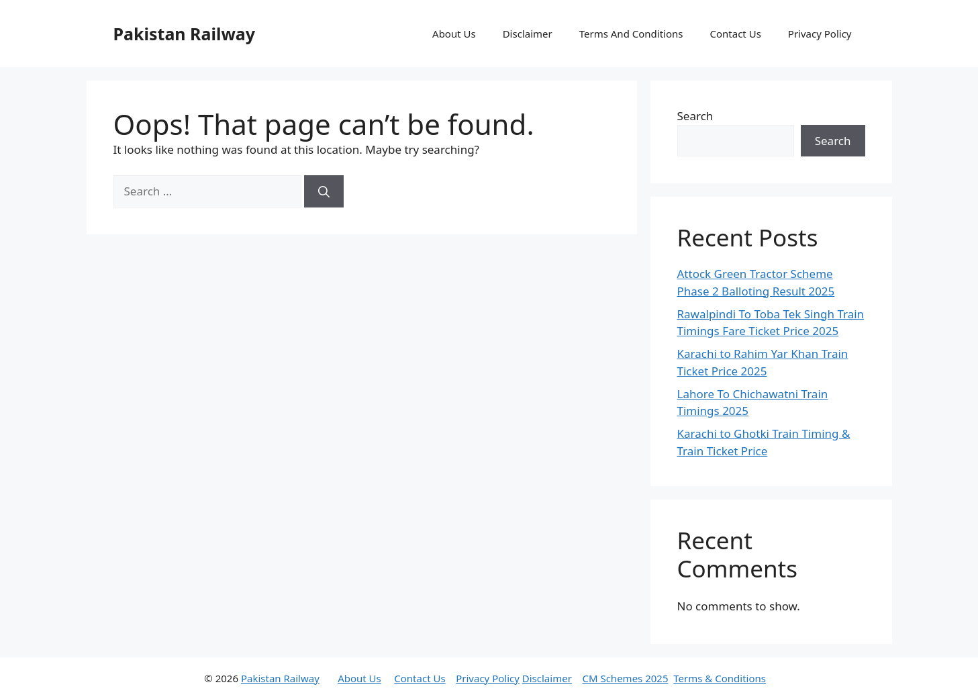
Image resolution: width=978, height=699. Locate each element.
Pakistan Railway (184, 33)
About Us (454, 33)
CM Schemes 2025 (625, 678)
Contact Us (735, 33)
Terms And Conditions (631, 33)
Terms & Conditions (719, 678)
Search (695, 116)
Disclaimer (527, 33)
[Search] (324, 191)
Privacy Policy (820, 33)
